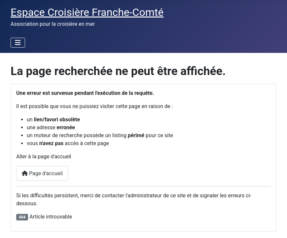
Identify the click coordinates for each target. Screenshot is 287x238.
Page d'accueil (42, 173)
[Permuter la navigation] (18, 43)
